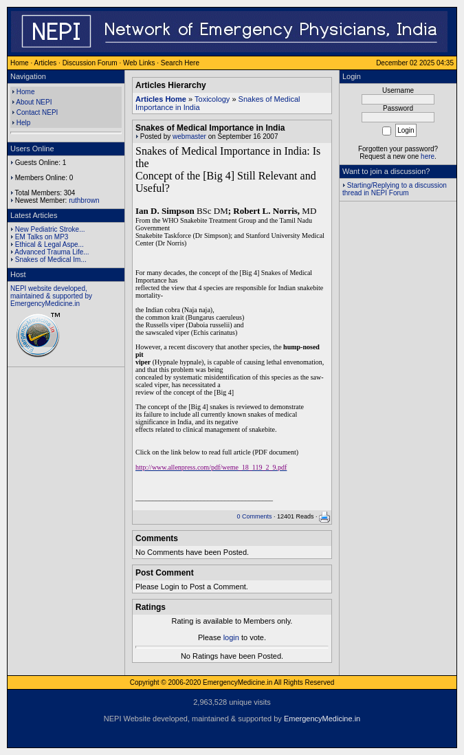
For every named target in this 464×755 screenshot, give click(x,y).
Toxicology (212, 99)
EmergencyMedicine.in (322, 718)
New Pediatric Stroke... (50, 229)
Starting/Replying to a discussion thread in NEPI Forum (394, 189)
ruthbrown (84, 200)
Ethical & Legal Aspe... (49, 244)
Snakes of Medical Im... (51, 259)
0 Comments (254, 516)
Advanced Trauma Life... (51, 252)
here (427, 156)
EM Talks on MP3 (42, 237)
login (231, 637)
